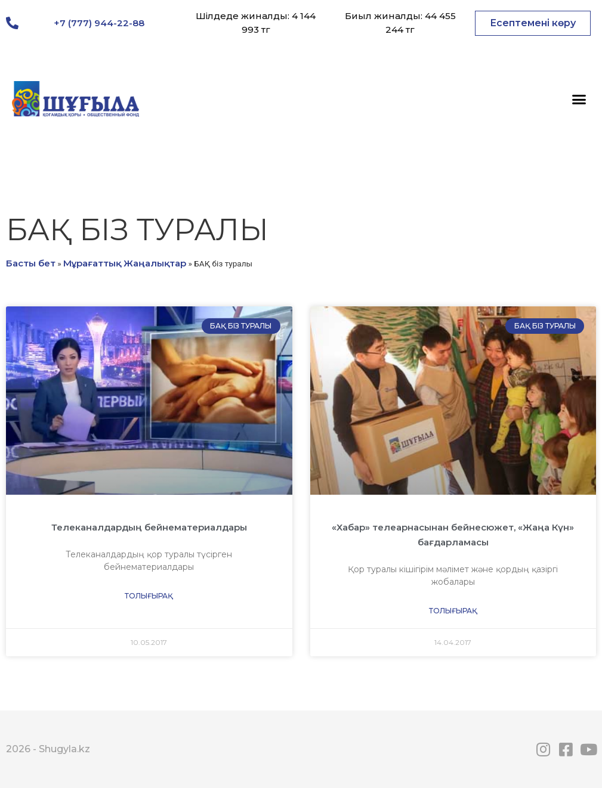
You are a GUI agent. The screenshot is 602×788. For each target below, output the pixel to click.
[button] (533, 23)
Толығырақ (149, 595)
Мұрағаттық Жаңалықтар (124, 263)
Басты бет (30, 263)
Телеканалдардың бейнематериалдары (149, 527)
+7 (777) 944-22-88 (99, 23)
